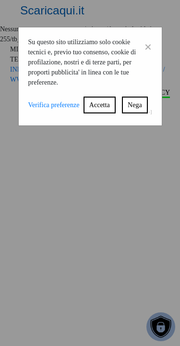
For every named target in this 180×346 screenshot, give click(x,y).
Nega (135, 105)
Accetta (99, 105)
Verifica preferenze (54, 105)
